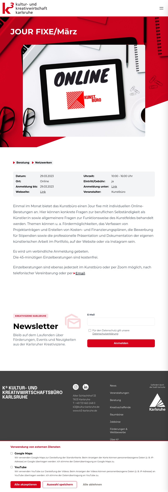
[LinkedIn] (86, 387)
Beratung (115, 400)
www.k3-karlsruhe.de (85, 410)
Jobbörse (115, 421)
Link (114, 186)
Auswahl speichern (60, 484)
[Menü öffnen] (161, 8)
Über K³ (114, 439)
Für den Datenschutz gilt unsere (110, 332)
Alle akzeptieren (25, 484)
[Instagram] (76, 387)
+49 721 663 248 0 (85, 403)
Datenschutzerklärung (105, 333)
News (113, 385)
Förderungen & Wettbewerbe (118, 431)
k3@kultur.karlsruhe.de (86, 406)
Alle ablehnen (92, 484)
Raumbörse (116, 414)
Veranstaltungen (119, 392)
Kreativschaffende (120, 407)
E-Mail (91, 314)
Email (80, 273)
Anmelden (121, 343)
